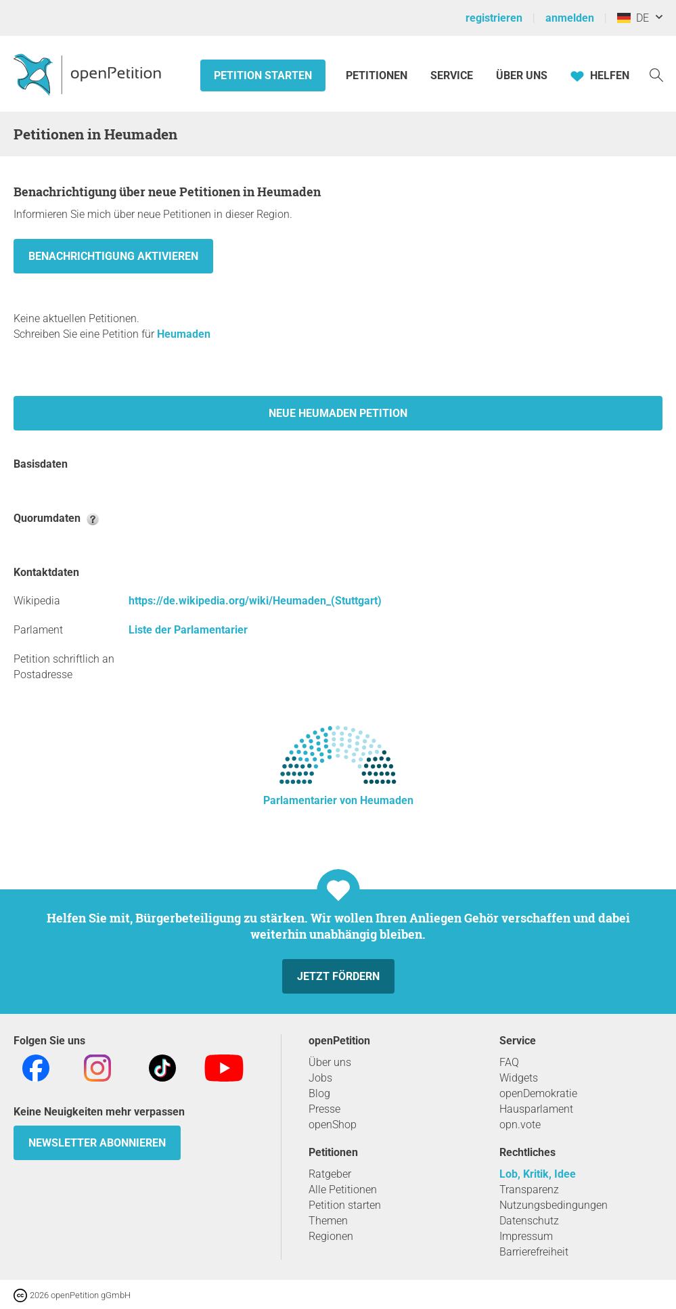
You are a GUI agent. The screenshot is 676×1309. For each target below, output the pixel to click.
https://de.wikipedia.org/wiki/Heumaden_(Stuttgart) (255, 600)
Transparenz (529, 1189)
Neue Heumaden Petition (338, 413)
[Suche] (656, 74)
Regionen (331, 1236)
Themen (328, 1220)
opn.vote (520, 1124)
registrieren (494, 18)
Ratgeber (330, 1174)
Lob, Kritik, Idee (537, 1174)
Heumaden (183, 334)
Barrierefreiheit (533, 1251)
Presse (324, 1109)
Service (451, 75)
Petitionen (378, 75)
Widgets (518, 1077)
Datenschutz (529, 1220)
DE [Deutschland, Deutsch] (633, 18)
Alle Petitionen (343, 1189)
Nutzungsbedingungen (553, 1205)
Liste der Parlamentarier (188, 629)
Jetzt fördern (338, 976)
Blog (319, 1093)
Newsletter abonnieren (97, 1142)
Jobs (320, 1077)
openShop (333, 1124)
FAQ (509, 1062)
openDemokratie (538, 1093)
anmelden (569, 18)
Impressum (526, 1236)
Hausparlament (536, 1109)
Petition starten (263, 75)
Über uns (330, 1062)
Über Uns (521, 75)
